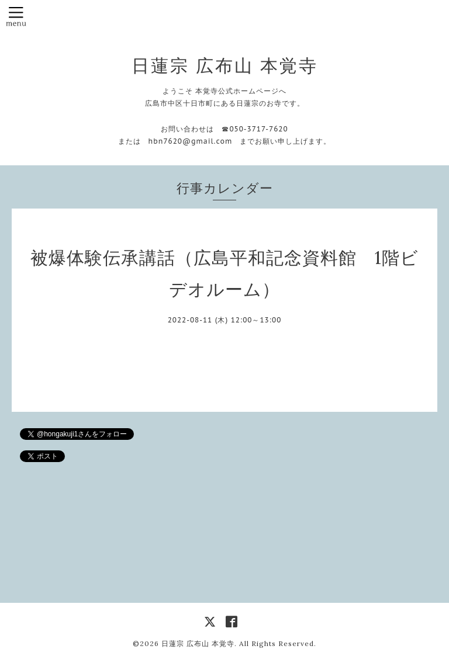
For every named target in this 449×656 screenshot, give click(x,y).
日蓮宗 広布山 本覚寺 (225, 65)
